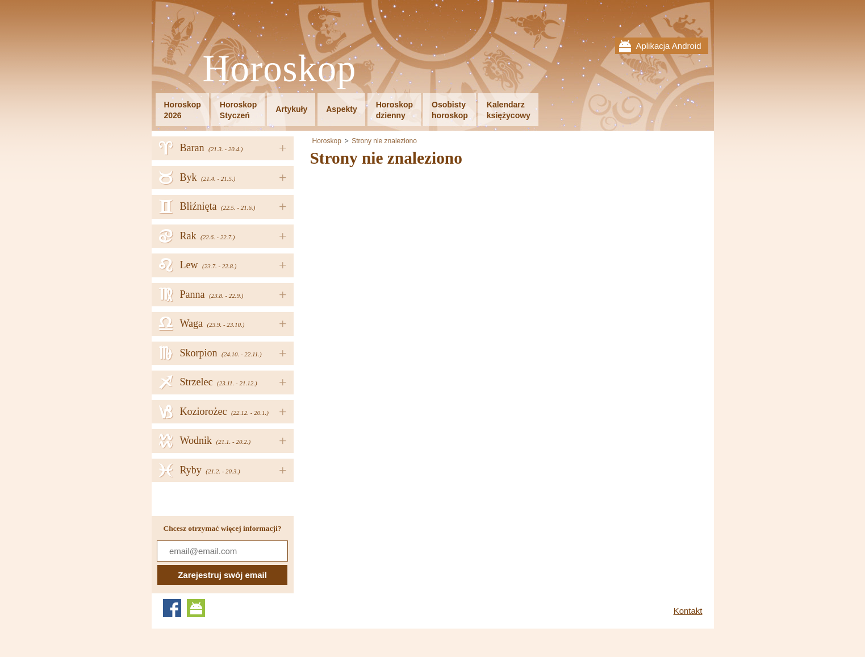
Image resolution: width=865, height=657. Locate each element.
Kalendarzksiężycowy (508, 110)
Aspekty (341, 109)
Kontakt (688, 611)
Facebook (172, 608)
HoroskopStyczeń (238, 110)
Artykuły (291, 109)
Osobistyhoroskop (450, 110)
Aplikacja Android (668, 46)
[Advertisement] (405, 254)
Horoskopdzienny (394, 110)
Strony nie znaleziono (384, 141)
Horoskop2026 (182, 110)
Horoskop (280, 69)
